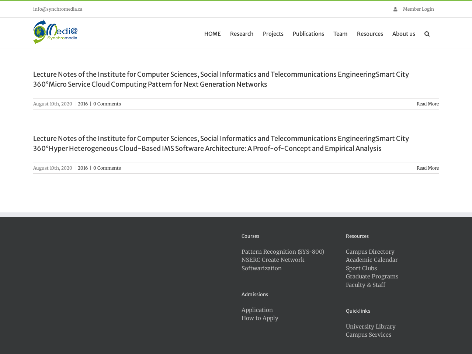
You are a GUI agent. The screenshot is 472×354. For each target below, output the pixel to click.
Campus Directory (370, 251)
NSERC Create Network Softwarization (273, 264)
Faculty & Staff (365, 284)
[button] (427, 33)
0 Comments (107, 104)
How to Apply (260, 318)
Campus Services (368, 334)
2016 (83, 104)
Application (257, 309)
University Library (371, 326)
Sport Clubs (361, 268)
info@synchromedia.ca (57, 9)
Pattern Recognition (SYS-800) (283, 251)
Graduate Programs (372, 276)
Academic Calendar (372, 259)
